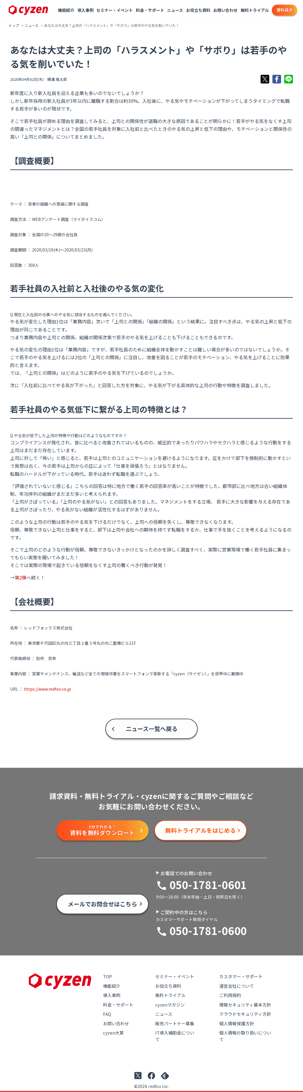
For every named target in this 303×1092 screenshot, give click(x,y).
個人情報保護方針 (236, 1023)
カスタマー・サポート (241, 976)
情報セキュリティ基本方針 (245, 1005)
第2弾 (21, 577)
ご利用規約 (230, 995)
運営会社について (236, 986)
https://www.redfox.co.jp (47, 689)
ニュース (175, 10)
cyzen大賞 (113, 1033)
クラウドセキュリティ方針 (245, 1014)
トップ (14, 25)
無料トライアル (255, 10)
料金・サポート (150, 10)
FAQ (107, 1014)
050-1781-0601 (208, 884)
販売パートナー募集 (174, 1023)
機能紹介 (66, 10)
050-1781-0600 (208, 930)
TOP (107, 976)
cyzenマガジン (170, 1005)
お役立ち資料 (198, 10)
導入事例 (85, 10)
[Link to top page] (28, 10)
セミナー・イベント (114, 10)
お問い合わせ (225, 10)
